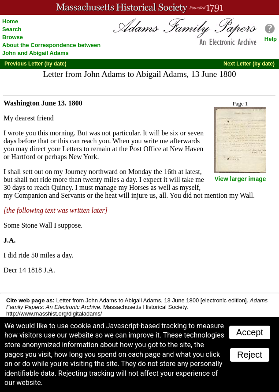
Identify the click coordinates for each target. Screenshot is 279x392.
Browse (12, 37)
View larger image (240, 179)
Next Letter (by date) (249, 64)
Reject (249, 354)
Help (270, 39)
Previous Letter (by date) (35, 64)
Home (10, 21)
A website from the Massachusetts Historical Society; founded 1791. (139, 7)
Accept (249, 332)
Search (11, 29)
